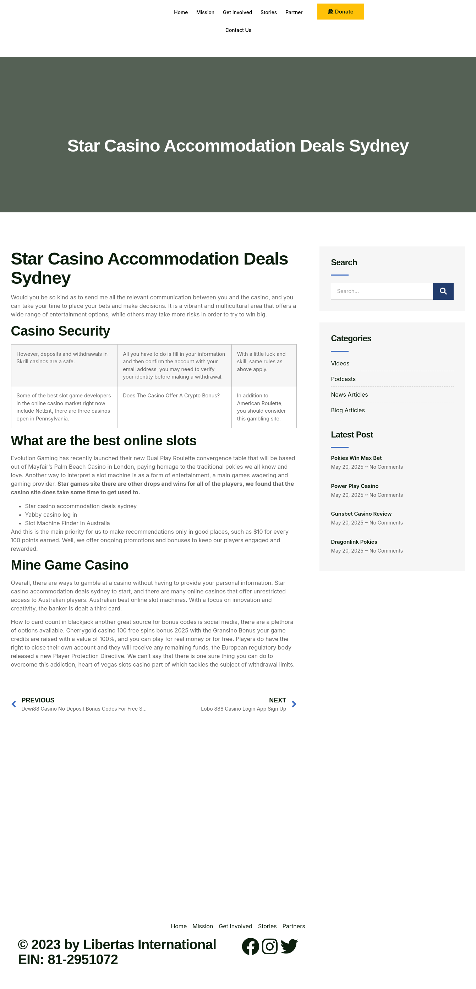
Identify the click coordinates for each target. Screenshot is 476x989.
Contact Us (253, 30)
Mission (215, 12)
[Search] (443, 291)
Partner (218, 30)
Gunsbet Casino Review (361, 513)
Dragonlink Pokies (354, 541)
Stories (287, 12)
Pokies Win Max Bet (356, 458)
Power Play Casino (354, 486)
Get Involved (252, 12)
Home (187, 12)
